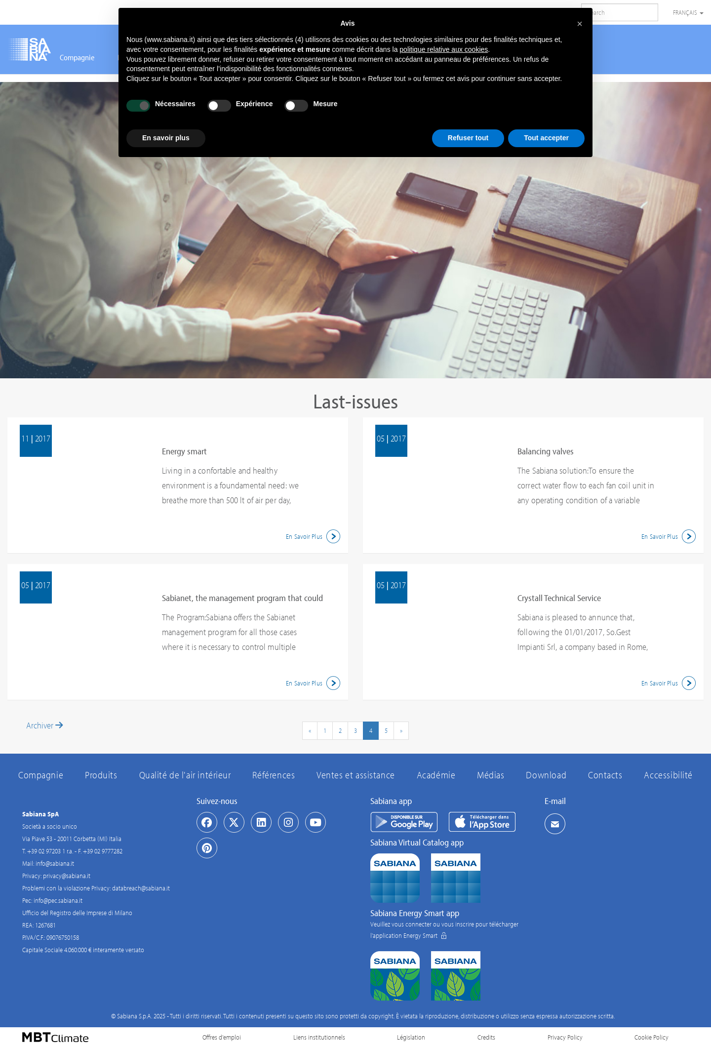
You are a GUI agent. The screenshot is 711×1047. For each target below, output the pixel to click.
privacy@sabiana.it (66, 875)
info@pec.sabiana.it (58, 900)
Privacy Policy (565, 1037)
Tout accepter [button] (546, 138)
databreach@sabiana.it (141, 888)
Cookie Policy (651, 1037)
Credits (486, 1037)
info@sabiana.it (55, 863)
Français (688, 12)
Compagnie (77, 57)
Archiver (44, 725)
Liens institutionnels (319, 1037)
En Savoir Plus (314, 536)
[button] (580, 24)
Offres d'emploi (221, 1037)
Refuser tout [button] (468, 138)
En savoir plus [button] (166, 138)
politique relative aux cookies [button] (443, 49)
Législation (411, 1037)
